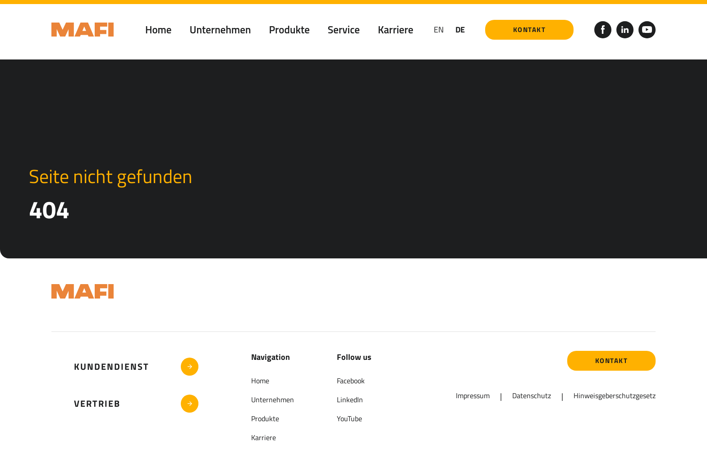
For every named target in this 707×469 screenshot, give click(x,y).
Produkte (289, 29)
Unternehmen (220, 29)
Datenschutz (531, 395)
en (439, 29)
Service (344, 29)
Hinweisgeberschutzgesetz (615, 395)
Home (158, 29)
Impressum (473, 395)
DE (460, 29)
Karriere (395, 29)
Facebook (351, 380)
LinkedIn (350, 399)
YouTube (349, 418)
